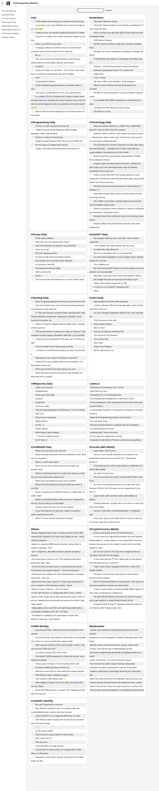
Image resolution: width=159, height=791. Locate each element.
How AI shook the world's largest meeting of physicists (112, 664)
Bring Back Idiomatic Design (105, 21)
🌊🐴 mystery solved (44, 731)
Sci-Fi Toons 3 (41, 440)
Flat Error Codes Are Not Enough (49, 137)
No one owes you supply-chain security (51, 145)
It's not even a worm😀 (44, 264)
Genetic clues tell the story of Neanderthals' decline (111, 649)
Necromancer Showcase (45, 417)
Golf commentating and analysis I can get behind (55, 246)
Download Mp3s (8, 15)
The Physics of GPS (102, 111)
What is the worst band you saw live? (50, 451)
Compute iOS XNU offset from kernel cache (112, 108)
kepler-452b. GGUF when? (105, 451)
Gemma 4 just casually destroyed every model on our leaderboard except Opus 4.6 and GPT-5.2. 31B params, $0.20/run (113, 458)
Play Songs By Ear (9, 22)
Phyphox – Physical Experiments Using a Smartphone (116, 66)
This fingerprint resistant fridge (48, 268)
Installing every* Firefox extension (104, 432)
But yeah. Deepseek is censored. (49, 705)
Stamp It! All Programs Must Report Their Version (110, 417)
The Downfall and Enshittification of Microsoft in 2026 (112, 399)
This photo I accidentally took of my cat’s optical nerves (58, 93)
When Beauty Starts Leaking (47, 432)
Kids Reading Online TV (11, 30)
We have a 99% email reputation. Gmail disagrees (114, 81)
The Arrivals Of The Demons (105, 335)
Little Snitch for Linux (98, 391)
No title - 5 (39, 425)
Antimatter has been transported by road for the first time (113, 668)
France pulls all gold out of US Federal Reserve (113, 533)
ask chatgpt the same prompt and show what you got (116, 279)
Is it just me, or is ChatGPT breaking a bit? (111, 287)
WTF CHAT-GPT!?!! (43, 738)
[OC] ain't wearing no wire (46, 253)
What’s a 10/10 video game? (47, 462)
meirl (37, 78)
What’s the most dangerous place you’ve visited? (55, 481)
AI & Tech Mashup (9, 11)
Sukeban (39, 399)
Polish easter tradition (44, 238)
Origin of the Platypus (103, 347)
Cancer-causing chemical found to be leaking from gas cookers (116, 683)
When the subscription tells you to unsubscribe (113, 253)
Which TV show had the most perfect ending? (54, 518)
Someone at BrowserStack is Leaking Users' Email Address (114, 425)
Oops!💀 (39, 276)
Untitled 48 (39, 402)
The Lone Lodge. (42, 406)
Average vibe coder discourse (106, 249)
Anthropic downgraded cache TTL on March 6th (113, 70)
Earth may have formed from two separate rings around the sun (116, 679)
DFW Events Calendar (10, 33)
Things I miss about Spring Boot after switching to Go (57, 149)
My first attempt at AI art (104, 350)
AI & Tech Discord (9, 18)
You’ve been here (101, 339)
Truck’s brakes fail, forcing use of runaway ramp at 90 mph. (59, 21)
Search (109, 10)
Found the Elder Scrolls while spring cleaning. (54, 347)
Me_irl (37, 55)
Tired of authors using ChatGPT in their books (54, 735)
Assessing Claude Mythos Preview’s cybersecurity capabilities (115, 440)
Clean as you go (42, 249)
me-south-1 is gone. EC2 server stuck (51, 652)
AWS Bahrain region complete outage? (51, 675)
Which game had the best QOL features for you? (55, 369)
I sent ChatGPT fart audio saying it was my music (114, 246)
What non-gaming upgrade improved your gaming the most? (60, 302)
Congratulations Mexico (45, 81)
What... (97, 291)
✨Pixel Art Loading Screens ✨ (48, 436)
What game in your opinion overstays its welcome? (56, 358)
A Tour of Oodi (100, 78)
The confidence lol (101, 264)
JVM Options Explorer (103, 40)
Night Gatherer (41, 421)
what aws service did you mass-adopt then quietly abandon (59, 671)
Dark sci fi (39, 414)
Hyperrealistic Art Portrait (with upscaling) (111, 302)
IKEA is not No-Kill (43, 272)
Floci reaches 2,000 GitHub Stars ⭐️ (50, 679)
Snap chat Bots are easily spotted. (49, 746)
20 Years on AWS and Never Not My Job (52, 126)
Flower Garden (41, 429)
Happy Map (98, 74)
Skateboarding (41, 391)
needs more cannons (44, 387)
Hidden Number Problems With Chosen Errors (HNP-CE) (59, 141)
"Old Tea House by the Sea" (105, 320)
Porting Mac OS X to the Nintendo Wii (105, 395)
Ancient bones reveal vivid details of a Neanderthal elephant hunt (117, 690)
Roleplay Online (8, 37)
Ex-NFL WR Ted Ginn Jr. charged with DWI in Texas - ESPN (56, 593)
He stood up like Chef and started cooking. (53, 257)
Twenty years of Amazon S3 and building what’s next (57, 664)
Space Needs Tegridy (102, 324)
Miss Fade (98, 343)
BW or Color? (99, 328)
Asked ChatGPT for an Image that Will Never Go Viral (57, 716)
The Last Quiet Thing (98, 421)
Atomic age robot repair (45, 395)
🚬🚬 (37, 727)
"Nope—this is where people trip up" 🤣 (110, 283)
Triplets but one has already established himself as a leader (60, 33)
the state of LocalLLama (104, 473)
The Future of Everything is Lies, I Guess (107, 387)
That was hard (41, 742)
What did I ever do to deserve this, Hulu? (52, 242)
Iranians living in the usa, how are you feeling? (54, 507)
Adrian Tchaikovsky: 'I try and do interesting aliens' (110, 660)
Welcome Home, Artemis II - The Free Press (49, 589)
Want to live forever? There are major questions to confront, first (116, 686)
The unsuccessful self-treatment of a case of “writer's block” (60, 279)
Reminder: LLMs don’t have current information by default (117, 276)
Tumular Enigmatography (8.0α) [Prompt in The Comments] (60, 410)
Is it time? (39, 66)
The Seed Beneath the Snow (102, 429)
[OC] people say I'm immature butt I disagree (54, 261)
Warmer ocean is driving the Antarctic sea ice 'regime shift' (114, 645)
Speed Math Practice (10, 26)
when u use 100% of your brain (48, 44)
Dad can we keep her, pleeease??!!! (109, 332)
